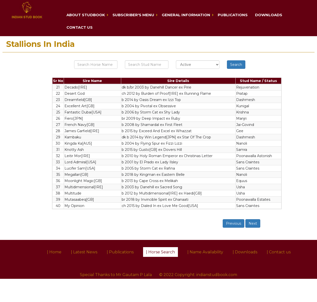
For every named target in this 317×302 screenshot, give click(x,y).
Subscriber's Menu (133, 14)
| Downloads (245, 252)
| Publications (120, 252)
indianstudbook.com (216, 274)
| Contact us (279, 252)
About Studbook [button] (85, 14)
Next (253, 223)
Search (236, 64)
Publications (233, 14)
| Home (54, 252)
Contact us (79, 27)
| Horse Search (160, 252)
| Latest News (84, 252)
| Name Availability (205, 252)
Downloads (268, 14)
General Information (186, 14)
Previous (233, 223)
